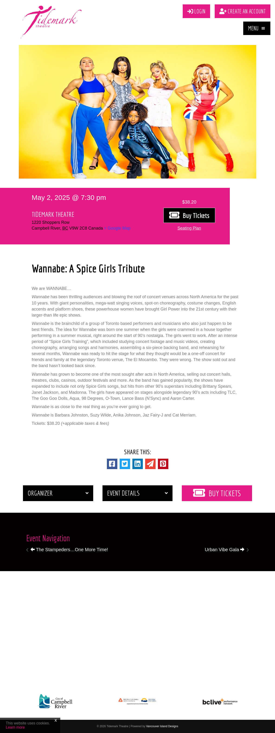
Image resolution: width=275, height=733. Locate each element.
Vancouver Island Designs (162, 726)
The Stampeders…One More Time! (69, 549)
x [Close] (55, 720)
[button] (256, 28)
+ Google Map (117, 228)
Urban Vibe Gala (224, 549)
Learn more (15, 727)
